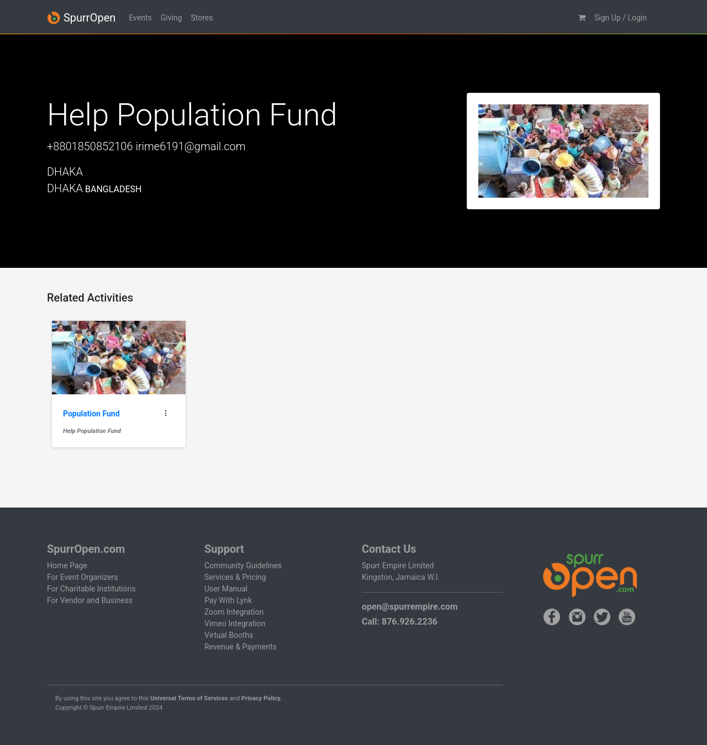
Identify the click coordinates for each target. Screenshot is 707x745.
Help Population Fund (92, 431)
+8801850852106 (90, 146)
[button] (582, 18)
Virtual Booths (228, 635)
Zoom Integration (233, 611)
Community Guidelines (243, 565)
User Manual (225, 588)
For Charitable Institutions (91, 588)
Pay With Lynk (228, 600)
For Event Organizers (82, 577)
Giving (171, 17)
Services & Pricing (235, 577)
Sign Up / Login (620, 17)
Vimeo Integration (235, 623)
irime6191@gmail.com (190, 146)
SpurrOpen (81, 18)
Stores (202, 17)
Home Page (67, 565)
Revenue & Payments (240, 646)
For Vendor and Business (90, 600)
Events (140, 17)
